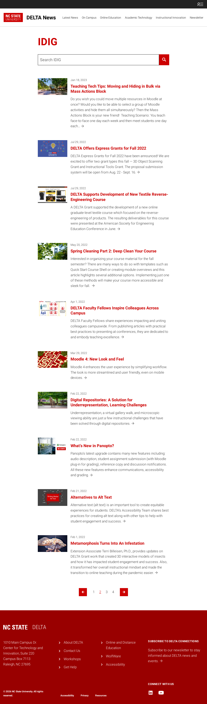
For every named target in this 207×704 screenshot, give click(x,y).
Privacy (85, 695)
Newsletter (196, 17)
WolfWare (113, 656)
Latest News (70, 17)
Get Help (70, 667)
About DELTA (73, 642)
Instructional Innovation (171, 17)
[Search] (164, 59)
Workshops (72, 659)
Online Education (110, 17)
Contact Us (72, 651)
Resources (101, 695)
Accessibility (115, 664)
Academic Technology (138, 17)
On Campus (89, 17)
